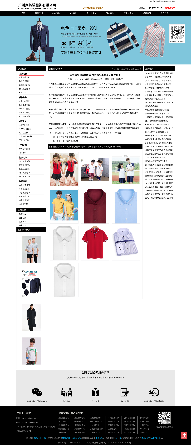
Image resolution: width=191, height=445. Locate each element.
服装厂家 (125, 69)
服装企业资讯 (136, 69)
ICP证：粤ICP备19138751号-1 (120, 443)
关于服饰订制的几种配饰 (67, 141)
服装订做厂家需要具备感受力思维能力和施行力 (77, 137)
